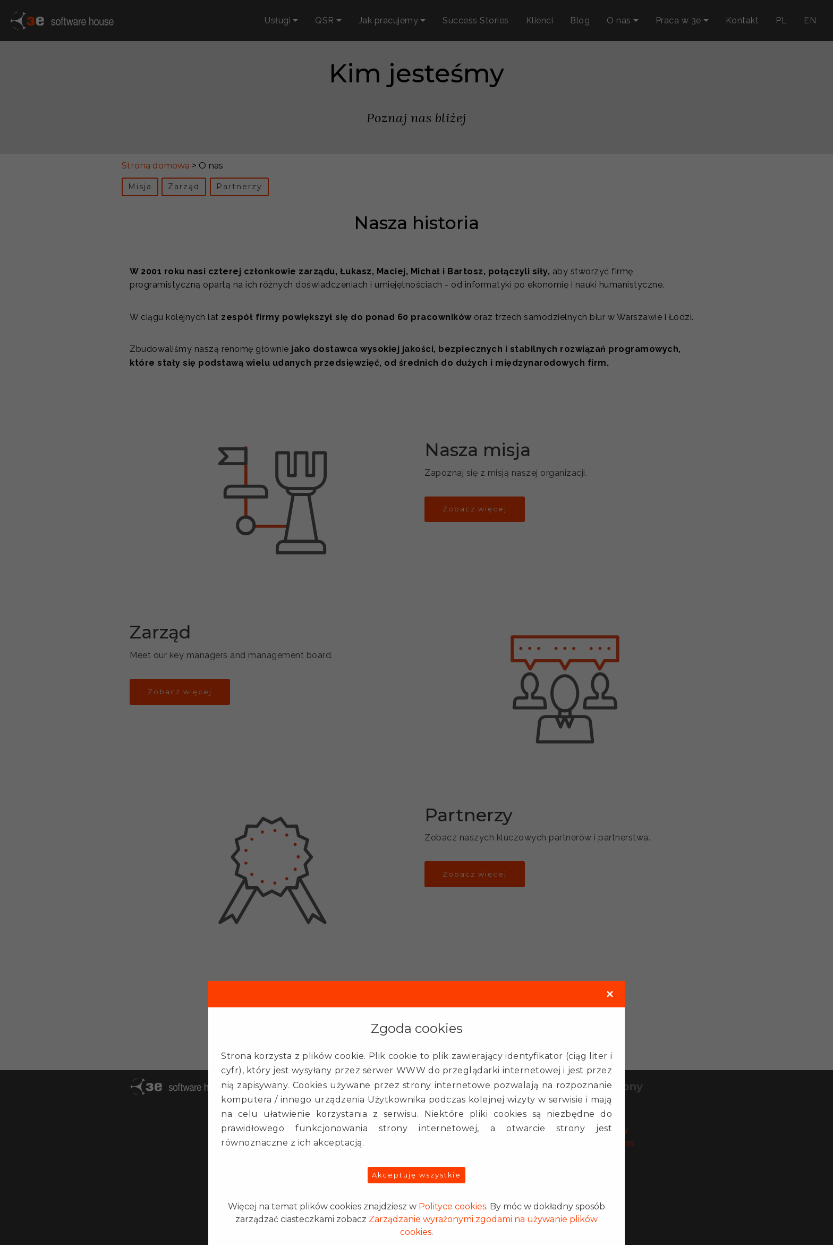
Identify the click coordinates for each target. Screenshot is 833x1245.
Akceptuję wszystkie (416, 1175)
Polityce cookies (452, 1206)
